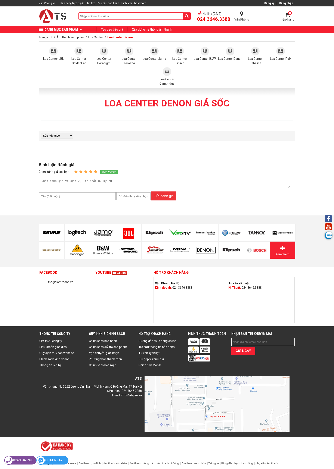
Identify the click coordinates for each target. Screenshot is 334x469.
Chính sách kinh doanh (54, 360)
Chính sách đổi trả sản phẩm (108, 348)
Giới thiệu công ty (50, 342)
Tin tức (91, 3)
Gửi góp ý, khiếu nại (151, 360)
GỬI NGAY (243, 352)
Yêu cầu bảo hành (108, 3)
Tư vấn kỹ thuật (149, 354)
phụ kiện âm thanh (267, 464)
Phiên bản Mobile (150, 366)
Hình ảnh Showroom (133, 3)
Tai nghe (213, 464)
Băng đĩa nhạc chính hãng (237, 464)
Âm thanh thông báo (142, 464)
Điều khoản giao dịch (53, 348)
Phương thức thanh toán (105, 360)
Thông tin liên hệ (50, 366)
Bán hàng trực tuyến (72, 3)
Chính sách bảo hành (103, 342)
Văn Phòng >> (47, 3)
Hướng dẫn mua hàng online (157, 342)
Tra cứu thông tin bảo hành (157, 348)
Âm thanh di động (168, 464)
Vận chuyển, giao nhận (104, 354)
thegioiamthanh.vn (60, 283)
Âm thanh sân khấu (115, 464)
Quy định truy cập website (56, 354)
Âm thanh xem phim (194, 464)
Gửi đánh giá (164, 197)
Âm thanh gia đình (89, 464)
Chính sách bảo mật (102, 366)
